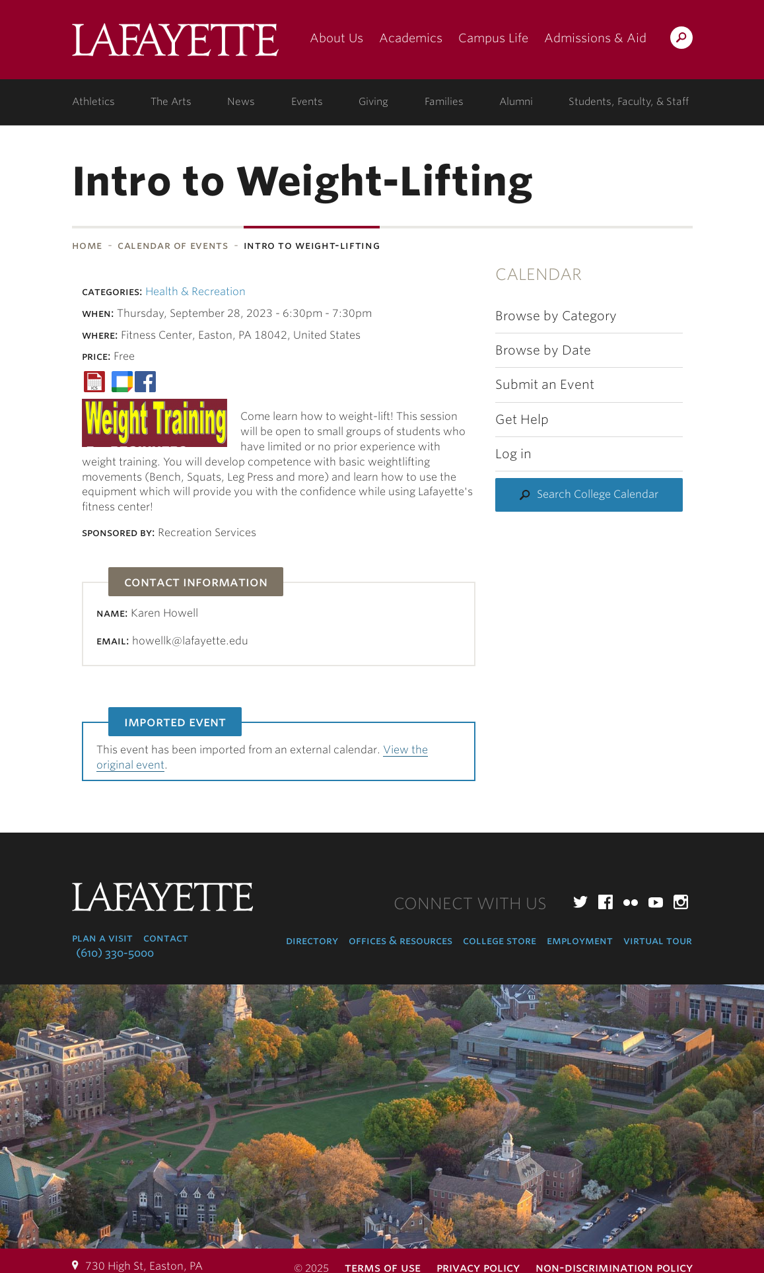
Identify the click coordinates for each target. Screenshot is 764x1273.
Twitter (580, 902)
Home (87, 245)
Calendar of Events (173, 245)
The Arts (171, 102)
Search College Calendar (597, 494)
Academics (410, 38)
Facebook (605, 902)
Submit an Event (544, 384)
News (241, 102)
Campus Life (493, 38)
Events (307, 102)
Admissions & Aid (595, 38)
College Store (499, 940)
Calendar (538, 274)
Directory (312, 940)
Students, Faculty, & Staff (629, 102)
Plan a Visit (102, 938)
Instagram (681, 902)
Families (444, 102)
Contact (165, 938)
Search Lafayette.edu (681, 40)
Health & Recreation (195, 291)
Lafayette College (175, 44)
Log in (513, 454)
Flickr (630, 902)
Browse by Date (543, 350)
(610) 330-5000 (115, 953)
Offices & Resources (400, 940)
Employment (580, 940)
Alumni (516, 102)
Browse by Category (556, 316)
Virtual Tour (657, 940)
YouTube (655, 902)
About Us (336, 38)
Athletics (93, 102)
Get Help (522, 419)
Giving (373, 102)
